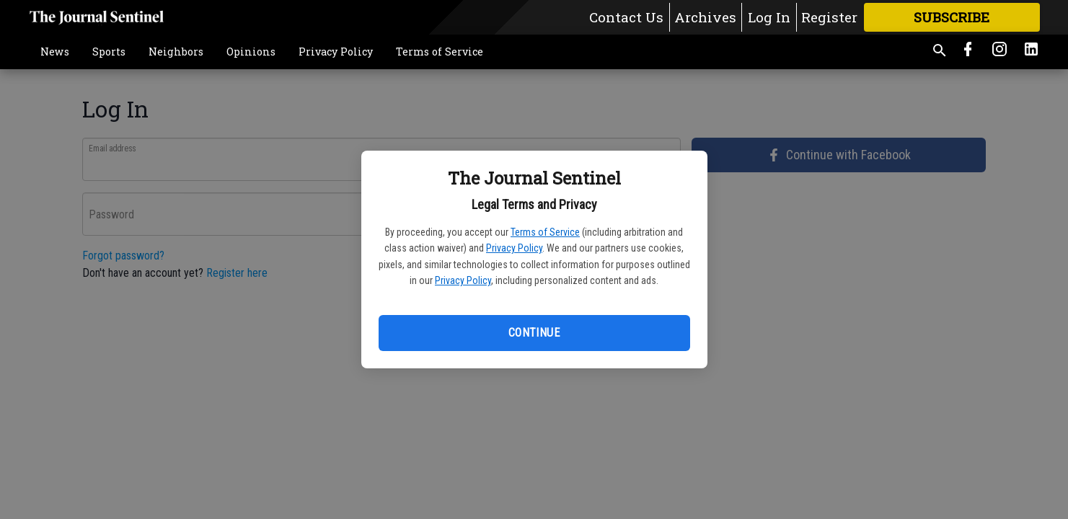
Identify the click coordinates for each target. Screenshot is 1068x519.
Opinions (250, 51)
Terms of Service (545, 232)
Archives (705, 17)
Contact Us (626, 17)
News (54, 51)
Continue (534, 333)
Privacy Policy (514, 248)
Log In (769, 17)
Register (829, 17)
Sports (108, 51)
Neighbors (176, 51)
